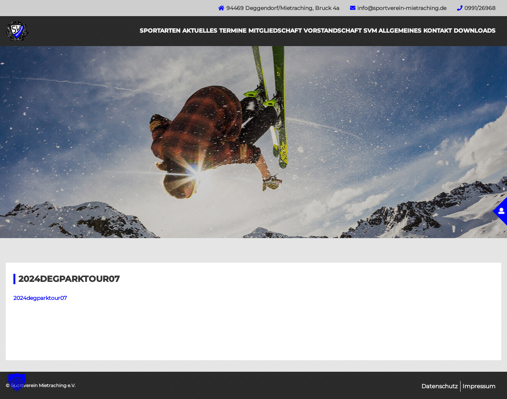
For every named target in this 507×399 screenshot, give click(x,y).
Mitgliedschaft (275, 30)
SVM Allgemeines (392, 30)
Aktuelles (199, 30)
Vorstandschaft (333, 30)
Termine (232, 30)
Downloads (474, 30)
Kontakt (437, 30)
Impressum (478, 386)
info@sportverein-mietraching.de (401, 8)
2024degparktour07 (40, 298)
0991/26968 (479, 8)
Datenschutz (439, 386)
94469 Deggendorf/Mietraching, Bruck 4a (282, 8)
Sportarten (160, 30)
